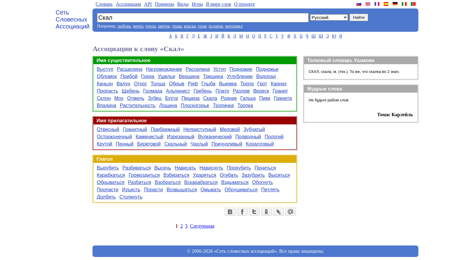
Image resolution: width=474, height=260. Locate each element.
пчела (150, 26)
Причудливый (227, 143)
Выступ (105, 69)
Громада (153, 91)
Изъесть (131, 189)
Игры (197, 4)
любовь (124, 26)
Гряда (147, 76)
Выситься (279, 175)
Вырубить (108, 167)
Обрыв (176, 83)
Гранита (283, 98)
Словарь (104, 4)
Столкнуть (130, 196)
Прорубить (239, 167)
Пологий (274, 136)
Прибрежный (165, 129)
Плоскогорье (195, 105)
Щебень (131, 91)
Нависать (185, 167)
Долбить (106, 196)
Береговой (149, 143)
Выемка (228, 83)
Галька (248, 98)
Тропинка (223, 105)
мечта (138, 26)
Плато (222, 91)
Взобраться (168, 182)
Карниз (279, 83)
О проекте (244, 4)
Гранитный (135, 129)
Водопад (266, 76)
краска (190, 26)
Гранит (280, 91)
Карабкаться (111, 175)
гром (202, 26)
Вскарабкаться (201, 182)
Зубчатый (254, 129)
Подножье (267, 69)
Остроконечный (114, 136)
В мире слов (218, 4)
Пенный (125, 143)
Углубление (240, 76)
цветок (164, 26)
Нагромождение (164, 69)
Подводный (248, 136)
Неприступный (199, 129)
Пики (264, 98)
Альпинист (178, 91)
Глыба (208, 83)
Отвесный (108, 129)
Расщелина (129, 69)
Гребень (202, 91)
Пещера (190, 98)
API (148, 4)
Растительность (138, 105)
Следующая (202, 226)
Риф (193, 83)
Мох (118, 98)
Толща (158, 83)
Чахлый (199, 143)
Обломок (107, 76)
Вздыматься (234, 182)
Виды (183, 4)
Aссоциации (128, 4)
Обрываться (110, 182)
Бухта (171, 98)
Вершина (189, 76)
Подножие (240, 69)
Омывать (210, 189)
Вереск (261, 91)
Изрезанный (180, 136)
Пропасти (107, 189)
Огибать (229, 175)
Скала (210, 98)
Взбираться (177, 175)
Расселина (197, 69)
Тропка (245, 105)
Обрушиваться (241, 189)
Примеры (164, 4)
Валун (123, 83)
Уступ (219, 69)
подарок (216, 26)
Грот (262, 83)
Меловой (230, 129)
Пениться (265, 167)
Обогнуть (262, 182)
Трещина (213, 76)
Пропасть (107, 91)
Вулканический (215, 136)
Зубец (154, 98)
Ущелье (166, 76)
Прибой (128, 76)
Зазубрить (253, 175)
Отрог (140, 83)
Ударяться (204, 175)
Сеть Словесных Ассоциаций (72, 19)
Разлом (241, 91)
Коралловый (260, 143)
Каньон (105, 83)
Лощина (168, 105)
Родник (229, 98)
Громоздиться (144, 175)
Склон (104, 98)
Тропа (247, 83)
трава (177, 26)
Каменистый (150, 136)
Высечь (162, 167)
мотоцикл (233, 26)
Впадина (106, 105)
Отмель (135, 98)
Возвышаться (182, 189)
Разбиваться (136, 167)
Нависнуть (211, 167)
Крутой (104, 143)
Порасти (153, 189)
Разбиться (139, 182)
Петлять (270, 189)
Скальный (175, 143)
